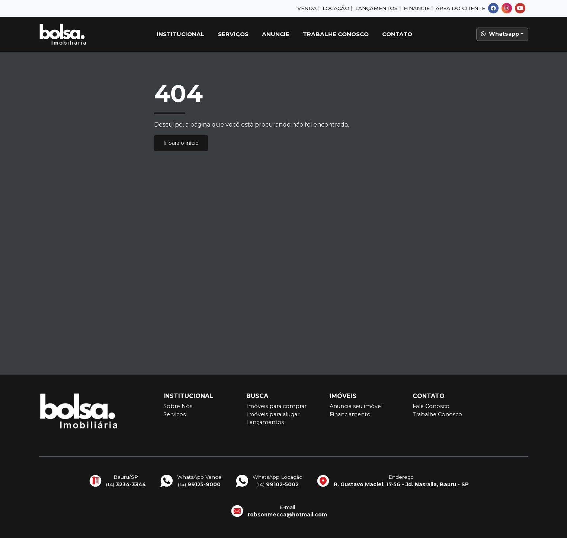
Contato (397, 34)
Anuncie (275, 34)
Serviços (233, 34)
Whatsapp (500, 34)
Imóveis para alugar (272, 414)
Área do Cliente (460, 8)
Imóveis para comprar (276, 406)
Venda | (308, 8)
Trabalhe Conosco (336, 34)
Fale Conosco (431, 406)
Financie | (418, 8)
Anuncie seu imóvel (356, 406)
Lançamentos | (378, 8)
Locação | (337, 8)
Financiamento (350, 414)
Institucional (181, 34)
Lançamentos (265, 422)
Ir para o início (181, 143)
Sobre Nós (177, 406)
